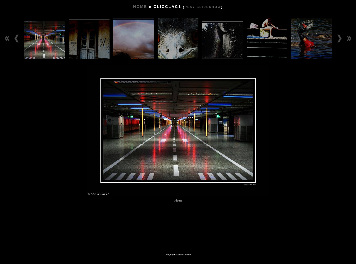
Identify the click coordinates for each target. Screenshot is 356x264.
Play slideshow (203, 7)
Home (140, 7)
